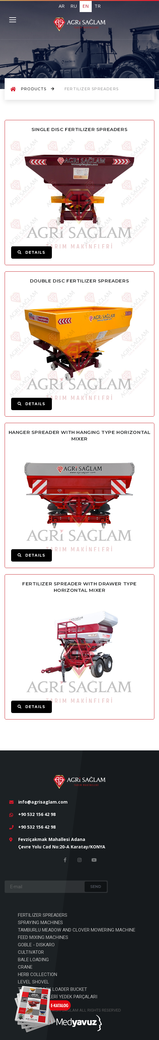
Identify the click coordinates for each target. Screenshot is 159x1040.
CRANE (25, 967)
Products (38, 89)
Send (95, 886)
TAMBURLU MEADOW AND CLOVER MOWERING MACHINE (76, 930)
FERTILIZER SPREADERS (42, 915)
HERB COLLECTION (37, 974)
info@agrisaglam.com (43, 802)
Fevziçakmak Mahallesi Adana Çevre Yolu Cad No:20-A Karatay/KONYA (61, 843)
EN (85, 6)
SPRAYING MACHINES (40, 922)
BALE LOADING (33, 959)
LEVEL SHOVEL (33, 982)
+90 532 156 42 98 (37, 814)
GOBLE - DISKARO (36, 945)
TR (97, 6)
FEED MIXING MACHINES (43, 937)
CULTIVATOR (31, 952)
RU (73, 6)
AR (62, 6)
